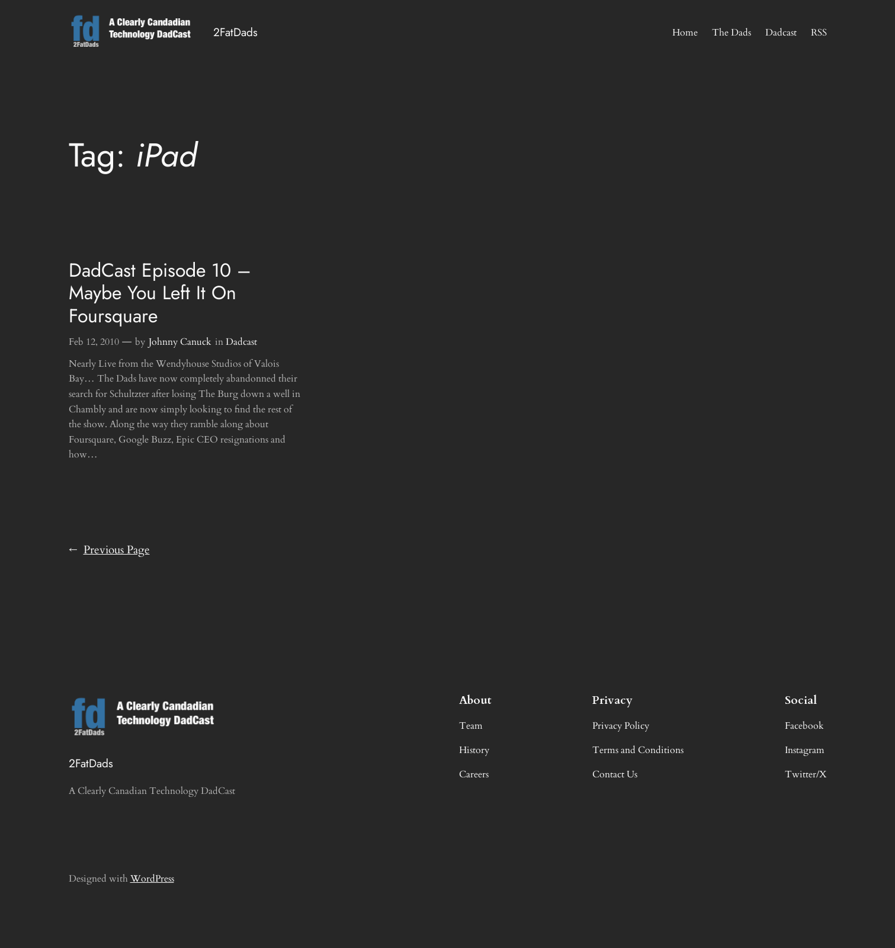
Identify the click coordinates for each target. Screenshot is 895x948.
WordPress (152, 878)
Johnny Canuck (180, 341)
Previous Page (109, 550)
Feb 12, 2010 (94, 341)
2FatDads (235, 32)
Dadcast (241, 341)
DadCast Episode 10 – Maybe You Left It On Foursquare (160, 293)
